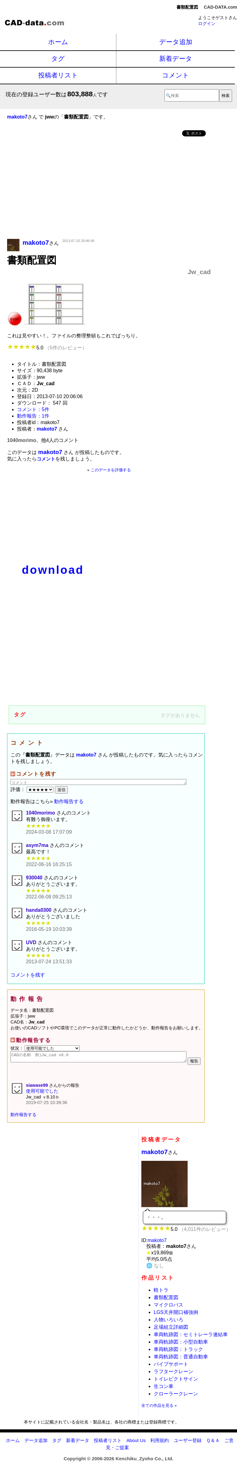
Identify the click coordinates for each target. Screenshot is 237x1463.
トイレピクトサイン (176, 1380)
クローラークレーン (176, 1395)
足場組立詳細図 (171, 1329)
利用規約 (159, 1442)
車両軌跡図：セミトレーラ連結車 (191, 1336)
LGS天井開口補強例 (176, 1314)
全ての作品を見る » (159, 1407)
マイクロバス (168, 1306)
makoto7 (154, 1153)
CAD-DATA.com (220, 7)
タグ (58, 58)
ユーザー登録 (188, 1442)
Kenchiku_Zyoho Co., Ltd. (144, 1460)
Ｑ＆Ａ (213, 1442)
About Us (136, 1442)
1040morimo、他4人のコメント (42, 440)
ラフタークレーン (173, 1373)
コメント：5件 (33, 409)
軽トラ (161, 1291)
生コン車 (163, 1388)
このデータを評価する (111, 470)
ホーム (58, 41)
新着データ (175, 58)
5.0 (47, 347)
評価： (32, 789)
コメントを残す (27, 974)
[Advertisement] (109, 188)
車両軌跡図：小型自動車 (181, 1343)
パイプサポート (173, 1366)
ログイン (206, 23)
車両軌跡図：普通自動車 (181, 1358)
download (53, 570)
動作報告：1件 (33, 416)
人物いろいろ (168, 1321)
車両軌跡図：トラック (178, 1351)
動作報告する (69, 801)
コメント (175, 75)
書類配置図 (166, 1299)
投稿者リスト (58, 75)
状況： (45, 1048)
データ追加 (175, 41)
